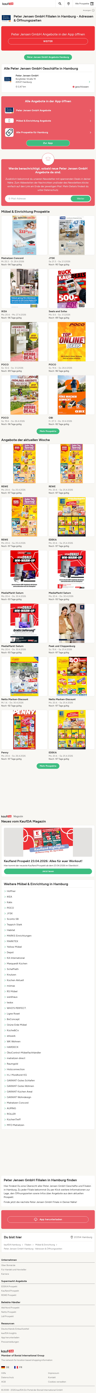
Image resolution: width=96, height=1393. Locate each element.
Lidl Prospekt (7, 1316)
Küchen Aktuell (14, 980)
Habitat (9, 930)
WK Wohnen (12, 1041)
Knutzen (10, 974)
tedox (8, 1002)
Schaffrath (11, 969)
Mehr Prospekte (48, 431)
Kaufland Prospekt (10, 1291)
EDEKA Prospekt (9, 1286)
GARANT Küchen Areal (18, 1091)
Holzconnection (14, 1069)
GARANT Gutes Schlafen (19, 1080)
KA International (14, 957)
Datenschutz (51, 190)
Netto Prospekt (8, 1312)
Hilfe (3, 1373)
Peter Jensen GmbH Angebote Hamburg (48, 57)
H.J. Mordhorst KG (15, 1074)
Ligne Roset (12, 1013)
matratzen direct (14, 1058)
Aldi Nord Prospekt (10, 1307)
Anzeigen (89, 10)
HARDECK (11, 1047)
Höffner (10, 891)
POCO (9, 907)
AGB (3, 1381)
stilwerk (10, 1035)
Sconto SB (11, 918)
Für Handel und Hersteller (13, 1269)
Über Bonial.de (8, 1265)
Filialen (28, 1245)
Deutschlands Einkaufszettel (15, 1329)
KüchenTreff (12, 1119)
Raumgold (11, 1063)
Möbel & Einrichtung (45, 1245)
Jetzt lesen (48, 871)
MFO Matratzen (14, 1125)
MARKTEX (11, 941)
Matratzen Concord (16, 1102)
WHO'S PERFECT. (15, 1008)
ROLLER (10, 1113)
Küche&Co (11, 1030)
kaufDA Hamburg (12, 1245)
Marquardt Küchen (15, 963)
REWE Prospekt (8, 1295)
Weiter (80, 198)
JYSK (8, 913)
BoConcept (12, 1019)
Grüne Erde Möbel (15, 1024)
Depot (9, 952)
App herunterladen (10, 1337)
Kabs (8, 902)
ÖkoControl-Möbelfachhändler (22, 1052)
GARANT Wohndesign (17, 1097)
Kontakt (52, 1377)
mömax (9, 985)
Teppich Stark (13, 924)
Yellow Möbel (13, 946)
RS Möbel (11, 991)
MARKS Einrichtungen (17, 935)
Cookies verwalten (57, 1381)
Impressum (53, 1373)
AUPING (10, 1108)
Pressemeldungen (10, 1342)
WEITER (48, 41)
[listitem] (24, 240)
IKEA (8, 896)
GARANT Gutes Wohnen (19, 1086)
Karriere (5, 1274)
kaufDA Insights (9, 1333)
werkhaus (10, 996)
